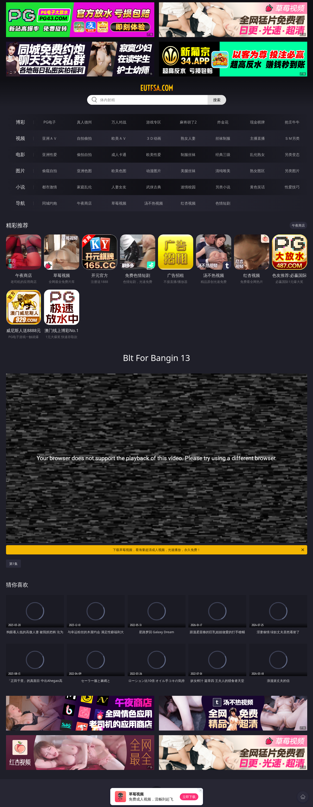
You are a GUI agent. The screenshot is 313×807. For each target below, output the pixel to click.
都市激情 (49, 187)
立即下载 (189, 796)
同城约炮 (49, 203)
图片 (20, 171)
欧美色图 (118, 170)
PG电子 (50, 122)
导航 (20, 203)
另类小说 (222, 187)
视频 (20, 138)
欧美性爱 (153, 154)
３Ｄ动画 (153, 138)
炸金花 (222, 122)
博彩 (20, 122)
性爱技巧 (292, 187)
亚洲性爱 (49, 154)
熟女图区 (257, 170)
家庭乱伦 (84, 187)
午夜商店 (84, 203)
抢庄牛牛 (292, 122)
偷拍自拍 (84, 154)
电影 (20, 154)
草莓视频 (118, 203)
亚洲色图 (84, 170)
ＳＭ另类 (292, 138)
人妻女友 (118, 187)
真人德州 (84, 122)
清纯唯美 (222, 170)
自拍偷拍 (84, 138)
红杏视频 (188, 203)
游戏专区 (153, 122)
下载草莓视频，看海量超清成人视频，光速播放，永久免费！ (209, 550)
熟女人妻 (188, 138)
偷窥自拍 (49, 170)
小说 (20, 187)
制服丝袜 (188, 154)
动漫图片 (153, 170)
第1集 (13, 563)
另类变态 (292, 154)
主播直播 (257, 138)
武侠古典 (153, 187)
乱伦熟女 (257, 154)
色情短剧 (222, 203)
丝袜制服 (222, 138)
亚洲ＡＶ (49, 138)
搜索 (217, 99)
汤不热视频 (153, 203)
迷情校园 (188, 187)
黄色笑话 (257, 187)
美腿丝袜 (188, 170)
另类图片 (292, 170)
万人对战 (118, 122)
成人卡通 (118, 154)
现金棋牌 (257, 122)
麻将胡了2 (188, 122)
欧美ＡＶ (118, 138)
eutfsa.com (156, 88)
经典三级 (222, 154)
